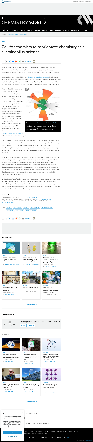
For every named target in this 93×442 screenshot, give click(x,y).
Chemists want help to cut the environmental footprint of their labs (11, 289)
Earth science (17, 207)
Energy (26, 207)
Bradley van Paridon (12, 264)
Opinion (25, 285)
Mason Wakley (50, 361)
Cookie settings (12, 436)
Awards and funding (49, 431)
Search (44, 18)
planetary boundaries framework (38, 77)
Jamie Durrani (49, 296)
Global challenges (62, 431)
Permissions (44, 423)
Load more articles (31, 304)
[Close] (22, 412)
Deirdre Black (29, 293)
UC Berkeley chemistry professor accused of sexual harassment (31, 386)
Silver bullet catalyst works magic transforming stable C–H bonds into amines (51, 356)
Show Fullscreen (27, 89)
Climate (9, 207)
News (3, 42)
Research (45, 285)
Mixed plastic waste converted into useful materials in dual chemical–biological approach (50, 290)
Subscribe (20, 18)
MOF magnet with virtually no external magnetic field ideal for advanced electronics (50, 387)
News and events (28, 431)
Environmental (35, 207)
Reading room (22, 34)
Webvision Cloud (88, 440)
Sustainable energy (31, 210)
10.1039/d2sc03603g (31, 197)
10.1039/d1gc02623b (8, 202)
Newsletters (11, 34)
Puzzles (29, 34)
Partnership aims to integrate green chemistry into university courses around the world (50, 260)
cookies (68, 437)
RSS (36, 413)
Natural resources (47, 207)
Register (12, 18)
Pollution (10, 210)
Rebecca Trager (50, 266)
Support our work (73, 431)
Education (81, 1)
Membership (88, 1)
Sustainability (19, 210)
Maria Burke (29, 363)
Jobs (16, 34)
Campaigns (39, 431)
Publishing (75, 1)
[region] (12, 425)
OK (12, 432)
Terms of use (27, 423)
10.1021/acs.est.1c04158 (43, 199)
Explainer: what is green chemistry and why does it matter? (10, 259)
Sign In (6, 18)
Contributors (29, 413)
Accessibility (36, 423)
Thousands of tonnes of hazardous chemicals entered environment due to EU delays (31, 357)
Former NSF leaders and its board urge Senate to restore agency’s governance (11, 356)
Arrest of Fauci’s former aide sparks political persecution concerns (11, 386)
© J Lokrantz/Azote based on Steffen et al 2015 (43, 122)
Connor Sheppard (8, 56)
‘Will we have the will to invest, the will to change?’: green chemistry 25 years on (31, 259)
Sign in (23, 325)
